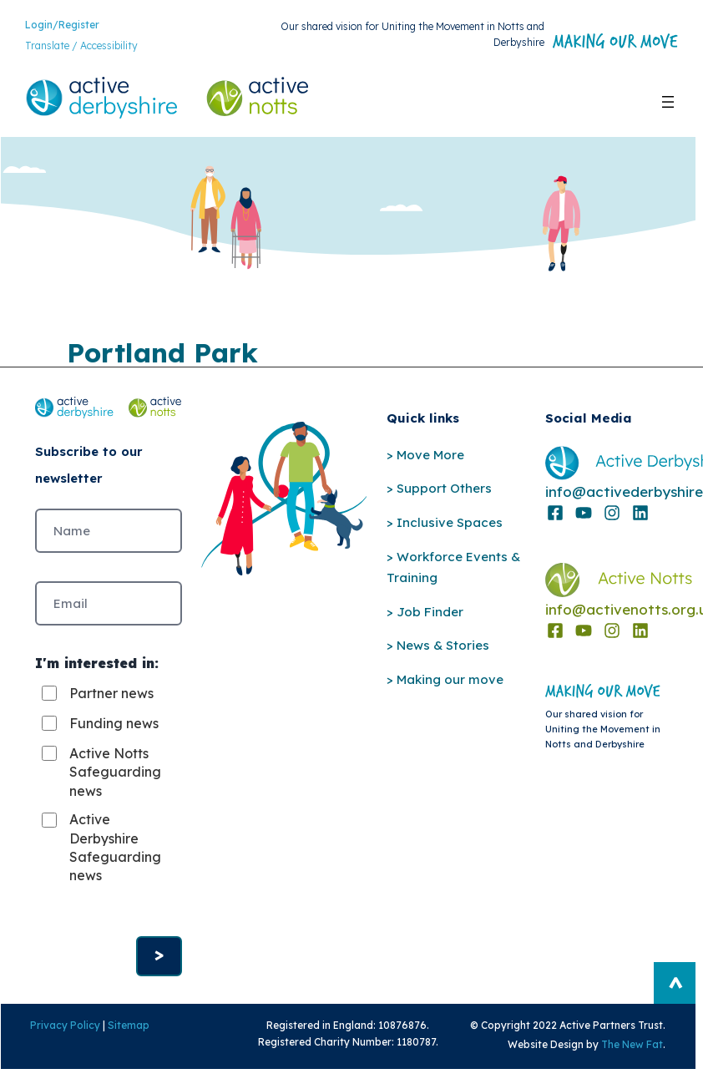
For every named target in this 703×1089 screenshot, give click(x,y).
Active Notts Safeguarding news (115, 772)
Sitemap (128, 1026)
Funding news (114, 723)
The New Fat (633, 1044)
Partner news (111, 693)
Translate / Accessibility (81, 46)
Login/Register (62, 24)
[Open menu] (668, 102)
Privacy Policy (65, 1026)
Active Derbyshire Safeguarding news (115, 848)
